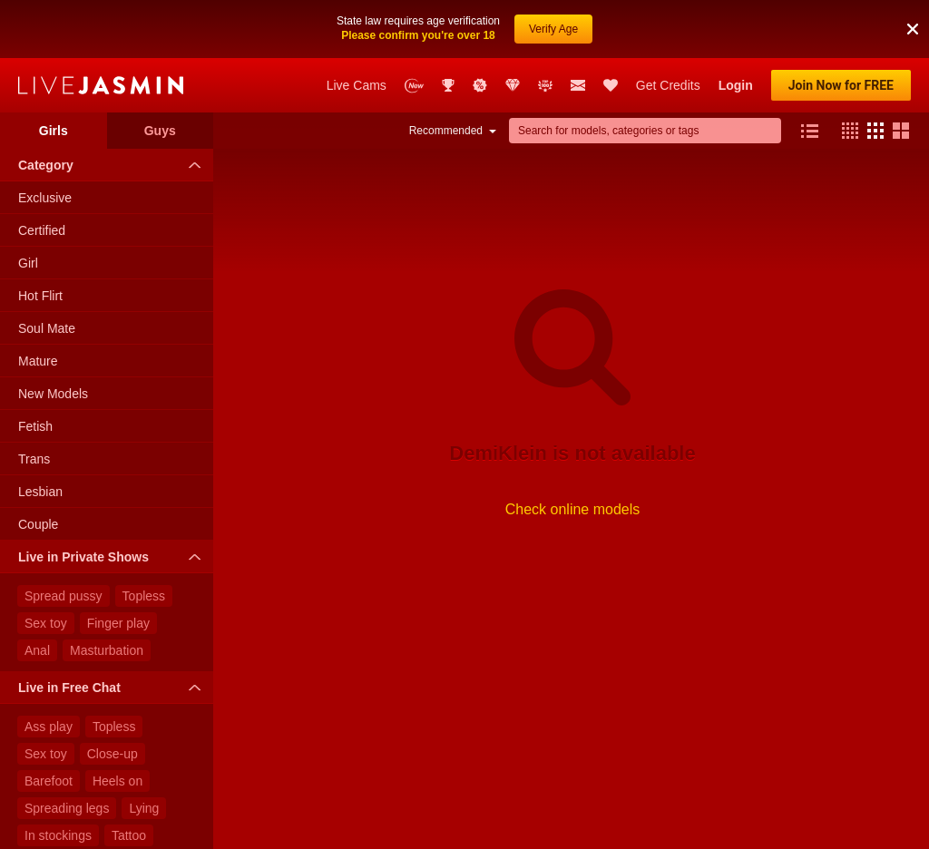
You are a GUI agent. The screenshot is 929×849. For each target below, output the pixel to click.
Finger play (118, 623)
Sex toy (45, 623)
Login (736, 85)
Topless (143, 596)
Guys (160, 130)
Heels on (117, 781)
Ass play (48, 726)
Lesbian (40, 491)
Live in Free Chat (114, 687)
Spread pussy (63, 596)
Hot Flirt (40, 295)
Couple (38, 524)
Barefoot (48, 781)
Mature (38, 361)
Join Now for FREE (841, 85)
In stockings (58, 835)
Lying (144, 808)
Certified (41, 230)
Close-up (112, 754)
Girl (28, 263)
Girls (53, 130)
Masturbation (106, 650)
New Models (53, 393)
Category (114, 165)
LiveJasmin (100, 85)
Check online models (573, 509)
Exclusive (45, 197)
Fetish (35, 426)
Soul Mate (46, 328)
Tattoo (129, 835)
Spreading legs (66, 808)
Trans (34, 459)
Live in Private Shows (114, 557)
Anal (37, 650)
